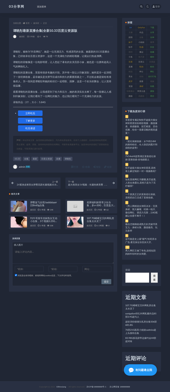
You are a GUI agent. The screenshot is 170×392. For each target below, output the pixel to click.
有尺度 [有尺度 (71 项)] (141, 57)
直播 (58, 158)
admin (21, 167)
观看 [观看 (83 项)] (141, 81)
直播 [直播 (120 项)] (131, 66)
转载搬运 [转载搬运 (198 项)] (130, 91)
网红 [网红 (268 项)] (152, 71)
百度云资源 (46, 158)
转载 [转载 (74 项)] (152, 86)
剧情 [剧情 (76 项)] (131, 37)
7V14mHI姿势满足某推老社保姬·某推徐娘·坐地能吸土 (140, 158)
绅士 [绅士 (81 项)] (141, 71)
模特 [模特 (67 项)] (152, 57)
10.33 (17, 158)
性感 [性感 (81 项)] (141, 47)
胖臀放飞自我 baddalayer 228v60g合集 (43, 205)
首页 (28, 23)
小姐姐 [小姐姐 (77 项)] (141, 42)
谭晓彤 (68, 158)
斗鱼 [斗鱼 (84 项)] (131, 57)
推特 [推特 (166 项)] (131, 52)
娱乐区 (36, 23)
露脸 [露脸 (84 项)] (152, 91)
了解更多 (30, 120)
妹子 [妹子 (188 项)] (131, 42)
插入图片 (18, 245)
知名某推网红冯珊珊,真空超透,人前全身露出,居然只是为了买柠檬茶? (140, 182)
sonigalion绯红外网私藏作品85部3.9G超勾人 (140, 315)
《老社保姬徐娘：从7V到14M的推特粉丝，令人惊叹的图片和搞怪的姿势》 (141, 144)
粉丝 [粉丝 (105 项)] (152, 66)
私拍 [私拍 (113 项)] (141, 66)
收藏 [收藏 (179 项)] (152, 52)
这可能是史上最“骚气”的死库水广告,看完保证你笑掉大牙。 (141, 241)
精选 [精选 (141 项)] (131, 71)
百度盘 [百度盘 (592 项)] (152, 62)
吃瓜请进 (30, 128)
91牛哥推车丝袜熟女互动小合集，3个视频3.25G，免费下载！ (43, 221)
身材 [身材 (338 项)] (141, 86)
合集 (26, 158)
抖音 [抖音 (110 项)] (152, 47)
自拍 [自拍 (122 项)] (141, 76)
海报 (97, 166)
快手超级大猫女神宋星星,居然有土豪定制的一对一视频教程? (140, 169)
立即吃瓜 (30, 113)
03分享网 (16, 6)
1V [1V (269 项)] (130, 27)
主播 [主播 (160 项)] (131, 32)
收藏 (86, 166)
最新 (35, 158)
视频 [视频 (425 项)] (152, 81)
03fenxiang (61, 386)
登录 (156, 6)
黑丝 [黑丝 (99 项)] (152, 96)
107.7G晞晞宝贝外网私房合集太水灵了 (100, 220)
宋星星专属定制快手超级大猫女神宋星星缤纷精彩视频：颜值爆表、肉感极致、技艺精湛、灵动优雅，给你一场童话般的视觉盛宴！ (141, 126)
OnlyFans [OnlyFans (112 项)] (141, 28)
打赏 (75, 166)
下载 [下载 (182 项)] (152, 27)
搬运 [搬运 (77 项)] (141, 52)
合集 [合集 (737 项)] (141, 37)
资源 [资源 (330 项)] (131, 86)
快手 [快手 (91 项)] (131, 47)
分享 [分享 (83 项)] (152, 32)
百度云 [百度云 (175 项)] (141, 62)
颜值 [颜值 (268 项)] (131, 96)
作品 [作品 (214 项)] (141, 32)
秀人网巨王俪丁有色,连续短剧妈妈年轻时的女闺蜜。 (140, 252)
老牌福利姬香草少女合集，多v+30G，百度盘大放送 (100, 206)
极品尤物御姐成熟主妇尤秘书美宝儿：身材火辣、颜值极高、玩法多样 (141, 227)
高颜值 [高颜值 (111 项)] (141, 96)
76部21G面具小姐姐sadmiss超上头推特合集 (140, 331)
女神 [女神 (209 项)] (152, 37)
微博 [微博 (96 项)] (152, 42)
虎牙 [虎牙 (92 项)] (131, 81)
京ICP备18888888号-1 (96, 386)
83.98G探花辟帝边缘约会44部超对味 (140, 340)
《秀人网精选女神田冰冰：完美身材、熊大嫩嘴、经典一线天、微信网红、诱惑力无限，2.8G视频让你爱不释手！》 (141, 211)
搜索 (127, 269)
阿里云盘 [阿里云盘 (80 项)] (141, 91)
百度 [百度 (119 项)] (131, 62)
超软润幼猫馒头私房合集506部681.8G (141, 323)
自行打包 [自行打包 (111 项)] (152, 76)
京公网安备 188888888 (119, 386)
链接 (108, 166)
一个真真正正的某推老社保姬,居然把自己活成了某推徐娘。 (140, 196)
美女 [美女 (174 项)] (131, 76)
